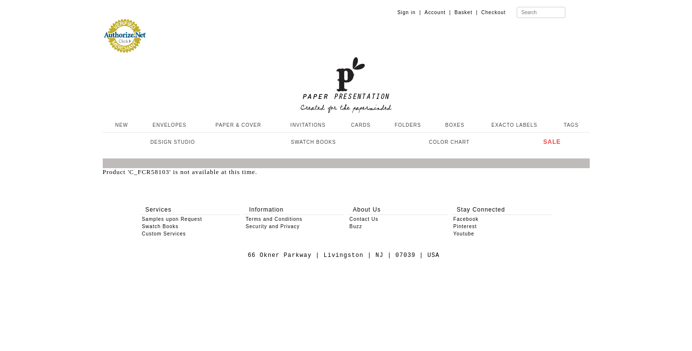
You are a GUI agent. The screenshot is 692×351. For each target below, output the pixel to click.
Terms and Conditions (273, 219)
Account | (438, 12)
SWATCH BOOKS (313, 142)
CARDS (361, 125)
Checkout (493, 12)
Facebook (466, 219)
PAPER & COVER (238, 125)
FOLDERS (407, 125)
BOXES (454, 125)
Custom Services (164, 233)
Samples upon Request (172, 219)
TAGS (571, 125)
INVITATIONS (307, 125)
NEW (120, 125)
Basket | (466, 12)
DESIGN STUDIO (172, 142)
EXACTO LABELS (514, 125)
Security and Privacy (272, 226)
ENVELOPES (169, 125)
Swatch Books (160, 226)
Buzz (356, 226)
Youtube (463, 233)
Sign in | (409, 12)
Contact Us (364, 219)
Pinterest (465, 226)
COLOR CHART (449, 142)
